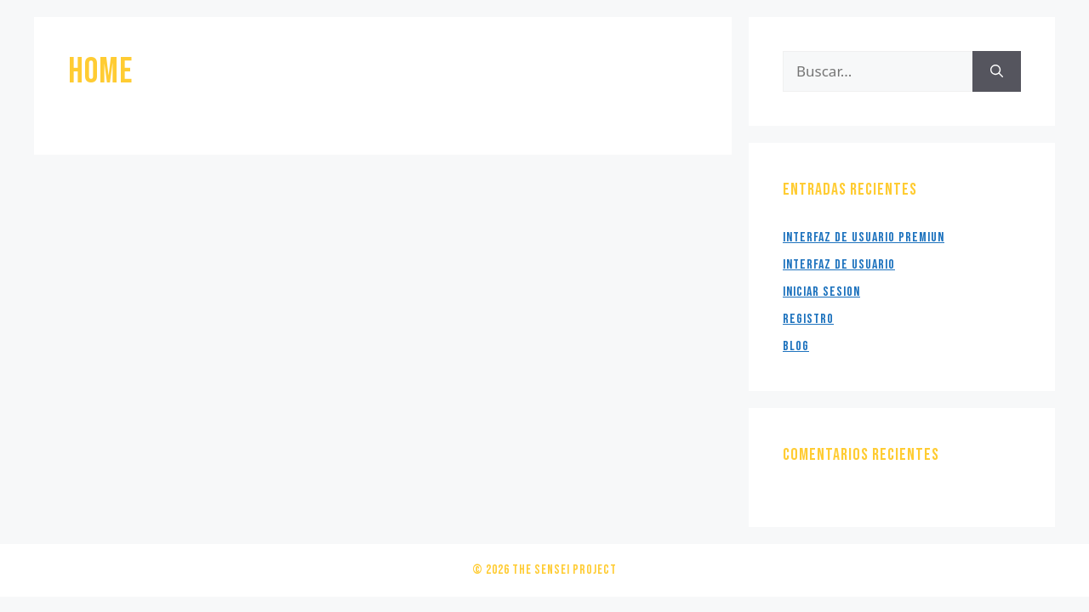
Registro (808, 319)
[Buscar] (996, 71)
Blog (796, 346)
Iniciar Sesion (821, 292)
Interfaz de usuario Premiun (863, 238)
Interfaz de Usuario (839, 265)
